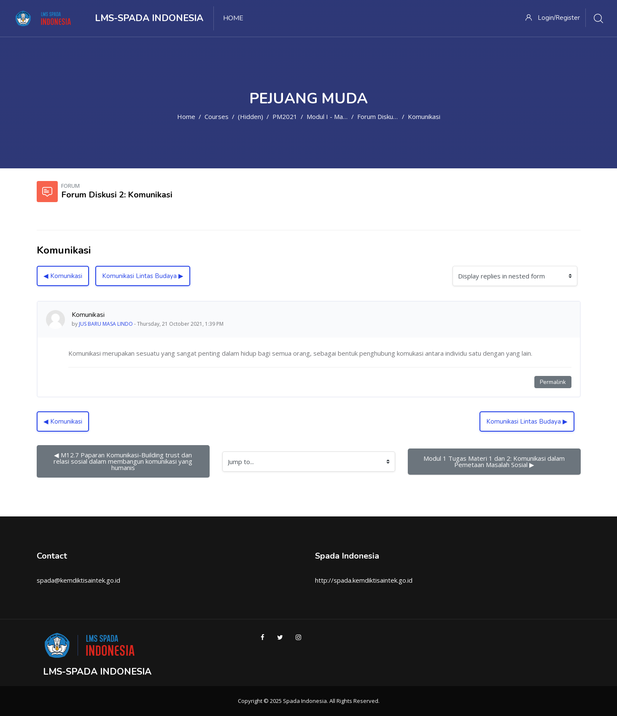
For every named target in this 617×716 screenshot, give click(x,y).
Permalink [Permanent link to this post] (553, 382)
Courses (217, 116)
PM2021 (284, 116)
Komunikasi (424, 116)
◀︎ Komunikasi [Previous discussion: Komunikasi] (62, 276)
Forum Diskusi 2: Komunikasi (398, 116)
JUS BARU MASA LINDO (106, 323)
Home (186, 116)
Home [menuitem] (233, 18)
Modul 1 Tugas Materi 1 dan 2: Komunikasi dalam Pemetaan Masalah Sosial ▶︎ (494, 461)
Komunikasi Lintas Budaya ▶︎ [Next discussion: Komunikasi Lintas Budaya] (142, 276)
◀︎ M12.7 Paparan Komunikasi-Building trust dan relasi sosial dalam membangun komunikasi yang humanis (124, 461)
